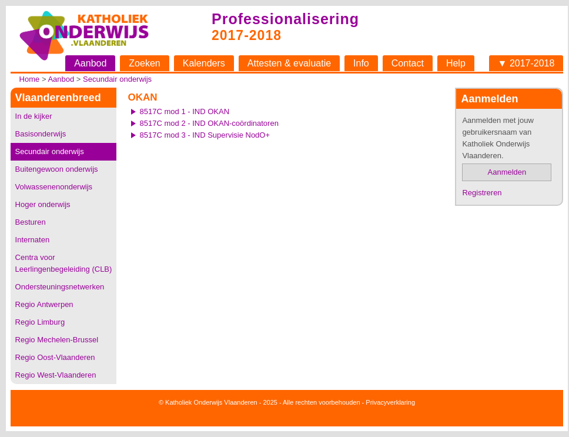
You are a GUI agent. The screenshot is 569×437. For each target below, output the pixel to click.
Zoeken (144, 63)
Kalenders (204, 63)
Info (361, 63)
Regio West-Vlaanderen (55, 375)
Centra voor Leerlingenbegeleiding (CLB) (63, 263)
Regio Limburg (40, 322)
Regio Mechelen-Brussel (57, 339)
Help (456, 63)
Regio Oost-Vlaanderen (55, 357)
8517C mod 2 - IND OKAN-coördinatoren (209, 123)
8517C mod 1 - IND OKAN (184, 111)
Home (29, 79)
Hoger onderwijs (43, 204)
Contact (407, 63)
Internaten (32, 239)
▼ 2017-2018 (526, 63)
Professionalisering (285, 19)
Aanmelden (507, 172)
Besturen (30, 222)
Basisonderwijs (40, 133)
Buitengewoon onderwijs (56, 169)
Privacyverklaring (390, 402)
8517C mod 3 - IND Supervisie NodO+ (205, 135)
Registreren (481, 192)
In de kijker (33, 116)
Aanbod (90, 63)
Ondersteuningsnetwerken (60, 286)
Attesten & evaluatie (289, 63)
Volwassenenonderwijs (54, 186)
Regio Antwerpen (44, 304)
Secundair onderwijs (117, 79)
